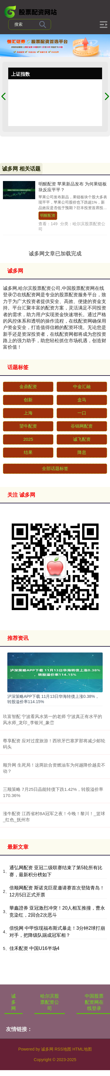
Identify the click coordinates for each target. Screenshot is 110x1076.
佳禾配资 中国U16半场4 (34, 948)
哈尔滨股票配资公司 (49, 1002)
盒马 (81, 399)
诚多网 (13, 1002)
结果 (28, 452)
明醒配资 (47, 216)
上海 (28, 412)
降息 (81, 452)
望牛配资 (28, 425)
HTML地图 (82, 1049)
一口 (81, 412)
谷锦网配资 (82, 425)
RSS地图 (63, 1049)
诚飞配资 (82, 439)
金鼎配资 (28, 386)
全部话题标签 (55, 468)
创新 (28, 399)
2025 (28, 439)
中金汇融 (82, 386)
